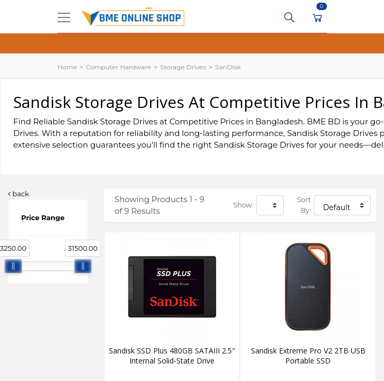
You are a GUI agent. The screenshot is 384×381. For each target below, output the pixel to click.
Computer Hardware (118, 67)
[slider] (13, 266)
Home (67, 67)
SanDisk (228, 67)
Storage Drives (183, 67)
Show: (243, 205)
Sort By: (304, 205)
